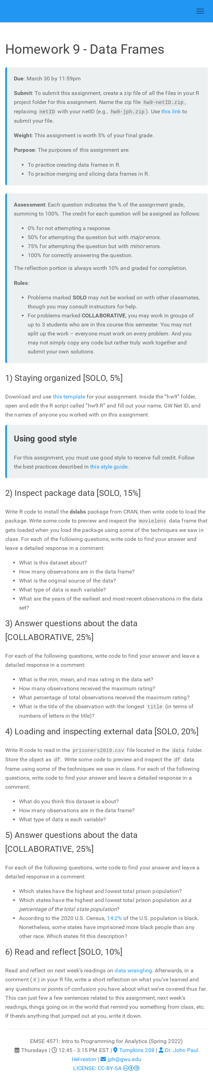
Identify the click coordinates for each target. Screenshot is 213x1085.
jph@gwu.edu (120, 1057)
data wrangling (133, 969)
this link (171, 111)
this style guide (108, 466)
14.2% (114, 916)
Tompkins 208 (133, 1048)
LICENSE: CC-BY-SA (106, 1066)
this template (69, 396)
